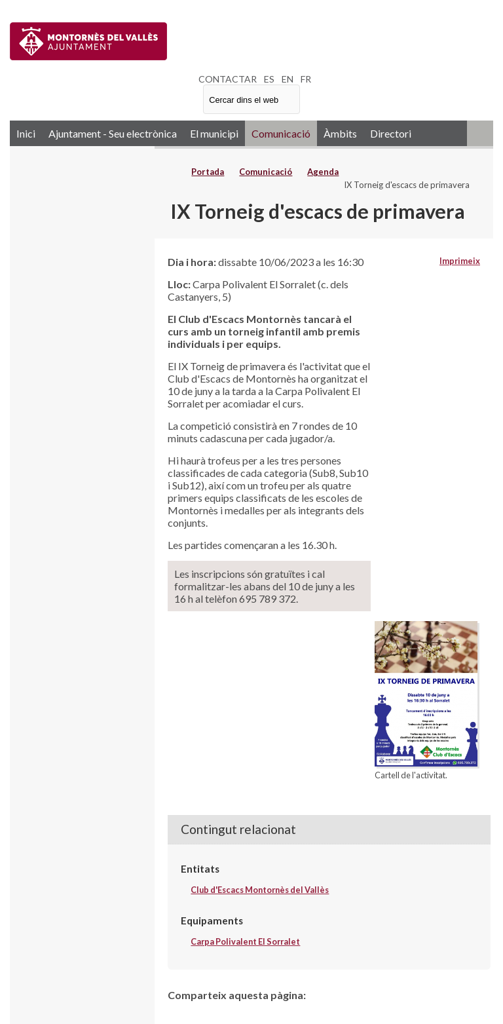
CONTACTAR (227, 79)
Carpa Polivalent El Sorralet (245, 941)
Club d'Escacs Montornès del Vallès (260, 889)
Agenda (323, 171)
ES (269, 79)
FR (306, 79)
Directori (390, 133)
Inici (25, 133)
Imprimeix (459, 261)
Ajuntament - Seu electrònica (112, 133)
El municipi (214, 133)
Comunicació (281, 133)
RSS (480, 133)
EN (287, 79)
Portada (207, 171)
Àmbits (340, 133)
